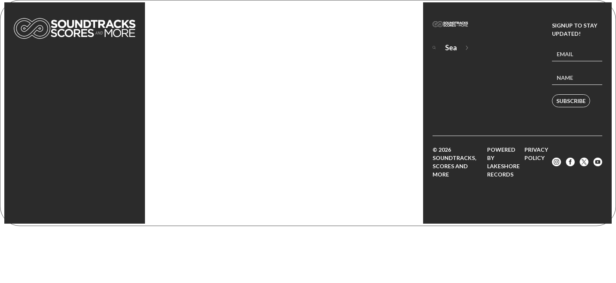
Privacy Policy (536, 153)
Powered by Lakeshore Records (503, 162)
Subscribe (571, 100)
